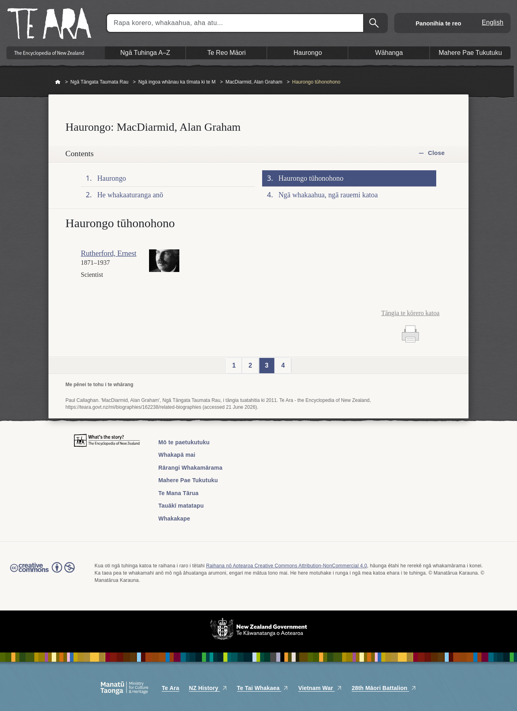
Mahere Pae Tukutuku (188, 480)
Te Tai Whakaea (263, 688)
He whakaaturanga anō (130, 195)
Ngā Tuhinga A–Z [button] (145, 52)
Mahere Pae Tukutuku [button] (470, 52)
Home (58, 82)
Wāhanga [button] (389, 52)
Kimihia (375, 23)
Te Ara (170, 688)
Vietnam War (320, 688)
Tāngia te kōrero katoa (410, 312)
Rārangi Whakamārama (190, 467)
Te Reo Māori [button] (226, 52)
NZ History (208, 688)
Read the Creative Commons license (42, 573)
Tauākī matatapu (181, 505)
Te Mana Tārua (178, 493)
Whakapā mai (176, 455)
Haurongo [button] (308, 52)
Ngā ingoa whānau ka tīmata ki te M (176, 82)
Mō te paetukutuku (184, 442)
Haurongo (111, 178)
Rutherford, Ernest (109, 253)
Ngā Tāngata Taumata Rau (99, 82)
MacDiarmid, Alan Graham (253, 82)
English (493, 22)
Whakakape (174, 518)
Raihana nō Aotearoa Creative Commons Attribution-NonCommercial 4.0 (286, 566)
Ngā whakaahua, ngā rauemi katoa (328, 195)
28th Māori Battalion (384, 688)
